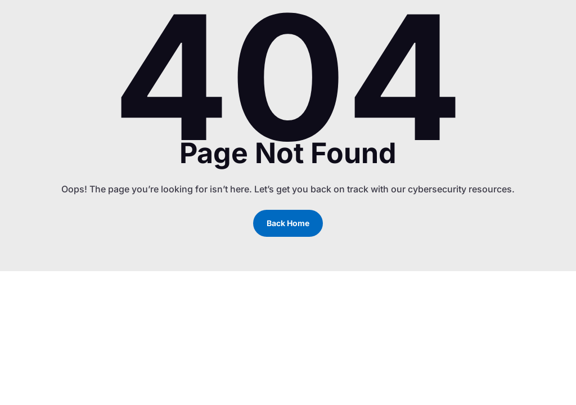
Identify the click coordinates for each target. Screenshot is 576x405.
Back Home (288, 223)
